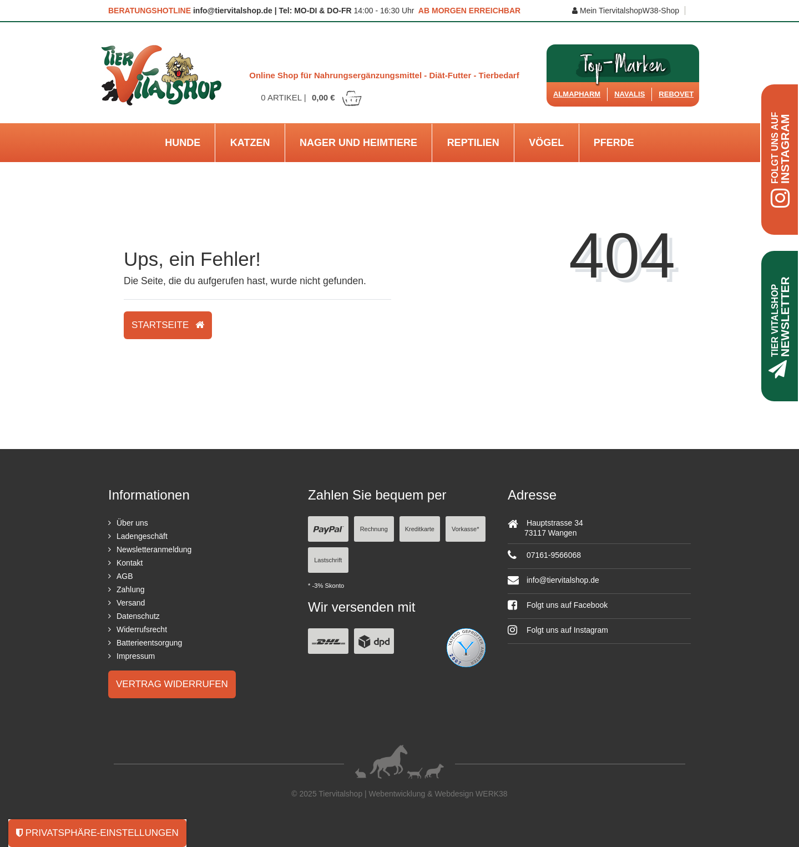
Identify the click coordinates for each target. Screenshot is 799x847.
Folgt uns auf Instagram (558, 630)
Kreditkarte (419, 529)
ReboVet (676, 94)
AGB (125, 576)
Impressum (136, 656)
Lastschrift (328, 560)
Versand (131, 602)
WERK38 (492, 793)
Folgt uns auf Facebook (558, 605)
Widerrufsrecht (142, 629)
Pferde (614, 142)
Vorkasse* (465, 529)
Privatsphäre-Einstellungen (97, 833)
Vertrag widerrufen (172, 684)
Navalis (629, 94)
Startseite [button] (168, 325)
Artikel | (312, 97)
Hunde (182, 142)
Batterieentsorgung (149, 642)
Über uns (132, 522)
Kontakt (130, 562)
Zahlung (131, 589)
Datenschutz (138, 616)
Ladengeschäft (142, 536)
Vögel (546, 142)
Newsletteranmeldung (154, 549)
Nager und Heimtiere (358, 142)
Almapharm (576, 94)
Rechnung (374, 529)
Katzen (250, 142)
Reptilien (473, 142)
